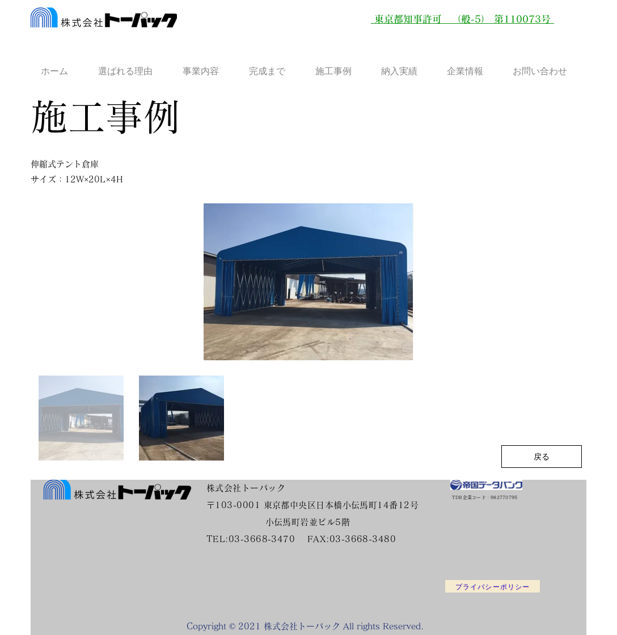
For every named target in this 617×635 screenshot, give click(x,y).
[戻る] (541, 456)
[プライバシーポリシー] (492, 586)
